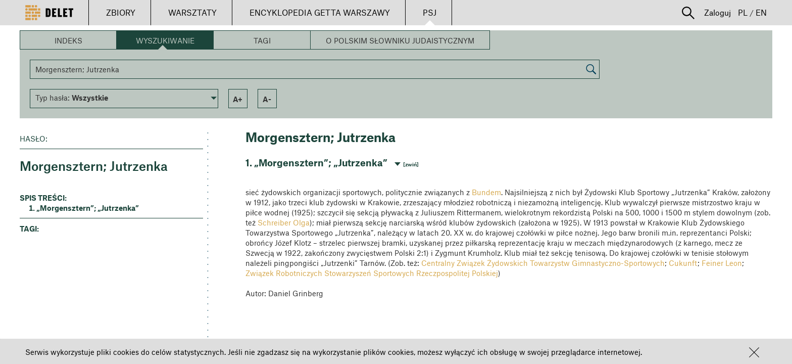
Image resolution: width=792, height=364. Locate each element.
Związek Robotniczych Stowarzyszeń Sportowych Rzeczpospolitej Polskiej (371, 273)
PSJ (429, 12)
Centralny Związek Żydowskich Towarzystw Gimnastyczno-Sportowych (543, 262)
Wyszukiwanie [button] (165, 40)
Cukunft (683, 262)
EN (761, 12)
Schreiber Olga (284, 222)
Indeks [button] (68, 40)
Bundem (486, 192)
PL (743, 12)
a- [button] (267, 99)
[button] (754, 352)
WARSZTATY (192, 12)
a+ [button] (237, 99)
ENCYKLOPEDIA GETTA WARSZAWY (320, 12)
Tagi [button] (262, 40)
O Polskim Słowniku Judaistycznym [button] (400, 40)
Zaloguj (717, 12)
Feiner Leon (722, 262)
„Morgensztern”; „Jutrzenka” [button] (87, 207)
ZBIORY (120, 12)
